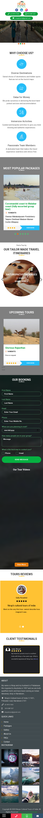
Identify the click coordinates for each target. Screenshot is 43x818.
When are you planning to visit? (14, 427)
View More (21, 565)
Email (4, 408)
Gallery (6, 730)
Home (6, 722)
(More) (35, 659)
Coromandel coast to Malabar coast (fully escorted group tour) (21, 206)
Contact (7, 742)
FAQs (6, 738)
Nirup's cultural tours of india (21, 605)
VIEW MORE (30, 228)
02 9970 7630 (13, 14)
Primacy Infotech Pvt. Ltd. (27, 812)
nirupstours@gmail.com (21, 18)
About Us (7, 734)
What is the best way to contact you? (17, 450)
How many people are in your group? (17, 436)
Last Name (6, 399)
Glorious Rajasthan (15, 347)
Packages (8, 726)
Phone (4, 418)
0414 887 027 (30, 14)
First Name (6, 390)
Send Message (21, 460)
